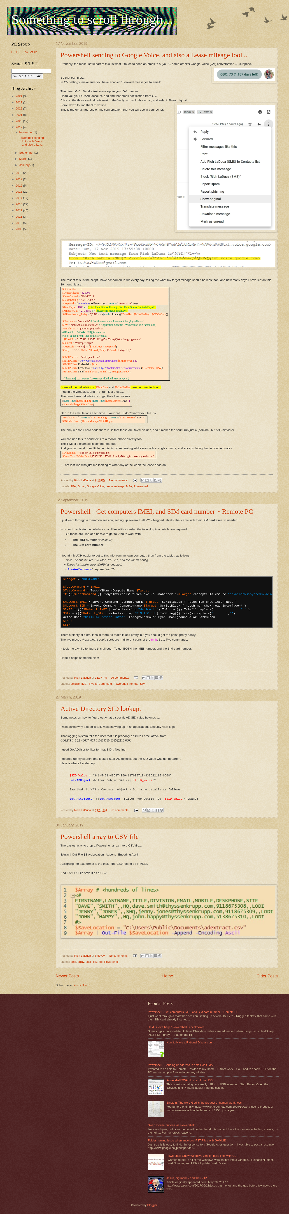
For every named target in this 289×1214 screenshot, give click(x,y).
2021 (19, 114)
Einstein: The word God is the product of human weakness (204, 1102)
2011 (19, 216)
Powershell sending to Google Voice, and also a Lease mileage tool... (154, 55)
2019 (19, 127)
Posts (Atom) (82, 985)
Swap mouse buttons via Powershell (171, 1125)
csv (95, 961)
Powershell (141, 486)
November (26, 132)
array (81, 961)
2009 (19, 229)
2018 (19, 173)
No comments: (119, 480)
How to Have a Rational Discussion (189, 1042)
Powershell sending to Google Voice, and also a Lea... (31, 141)
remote (133, 683)
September (26, 152)
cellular (75, 683)
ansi (73, 961)
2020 (19, 121)
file (101, 961)
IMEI (84, 683)
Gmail (81, 486)
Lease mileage (115, 486)
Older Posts (267, 976)
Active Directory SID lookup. (101, 708)
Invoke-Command (100, 683)
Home (167, 976)
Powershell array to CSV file (100, 836)
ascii (88, 961)
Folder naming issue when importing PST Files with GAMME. (187, 1140)
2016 (19, 185)
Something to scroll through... (92, 19)
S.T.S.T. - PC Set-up (24, 52)
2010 (19, 223)
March (23, 158)
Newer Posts (67, 976)
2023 (19, 102)
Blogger (152, 1205)
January (24, 165)
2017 (19, 179)
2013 (19, 204)
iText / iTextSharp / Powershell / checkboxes (176, 1027)
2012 (19, 210)
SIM (142, 683)
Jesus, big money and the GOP (186, 1178)
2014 (19, 198)
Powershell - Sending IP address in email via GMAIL (181, 1065)
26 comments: (120, 677)
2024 (19, 96)
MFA (129, 486)
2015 (19, 191)
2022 (19, 108)
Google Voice (95, 486)
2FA (73, 486)
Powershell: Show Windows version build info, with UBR (202, 1155)
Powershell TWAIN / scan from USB (189, 1080)
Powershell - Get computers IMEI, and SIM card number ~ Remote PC (157, 511)
